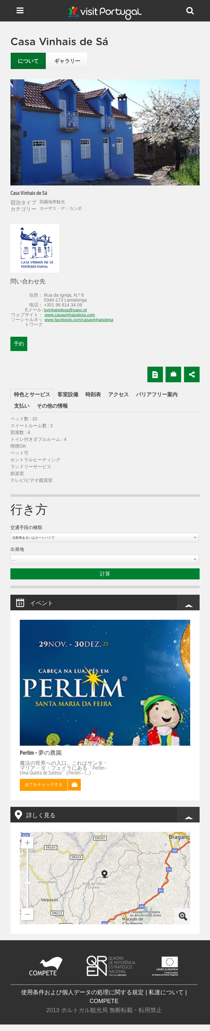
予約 (19, 343)
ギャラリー (67, 61)
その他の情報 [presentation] (52, 406)
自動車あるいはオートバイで (33, 537)
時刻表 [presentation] (93, 394)
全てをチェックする (44, 785)
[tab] (32, 395)
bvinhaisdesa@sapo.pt (65, 309)
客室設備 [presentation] (67, 394)
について (28, 61)
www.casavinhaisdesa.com (69, 314)
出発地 (17, 549)
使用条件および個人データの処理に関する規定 (82, 992)
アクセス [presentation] (118, 394)
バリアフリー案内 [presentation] (157, 394)
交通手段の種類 (26, 527)
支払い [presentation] (22, 406)
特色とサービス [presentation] (32, 394)
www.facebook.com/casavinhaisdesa (78, 319)
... (13, 559)
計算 (105, 574)
